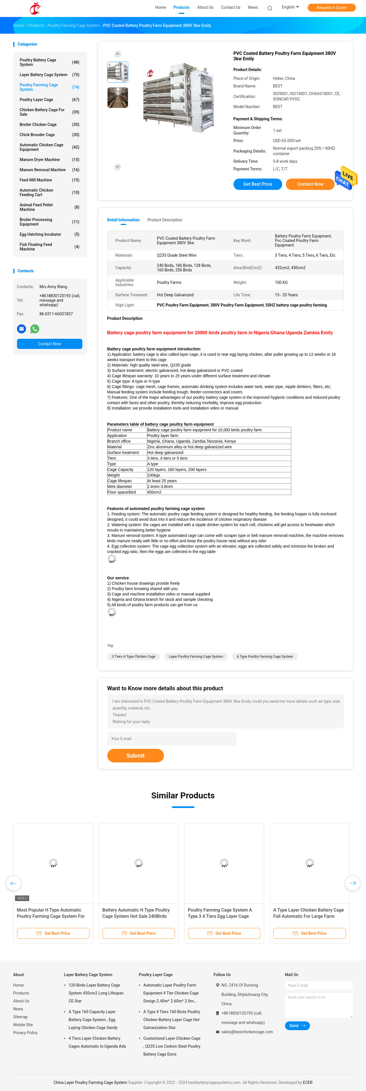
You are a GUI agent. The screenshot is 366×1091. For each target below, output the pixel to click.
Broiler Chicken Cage (50, 124)
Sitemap (20, 1017)
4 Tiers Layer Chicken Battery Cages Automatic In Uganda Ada (97, 1042)
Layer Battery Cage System (50, 75)
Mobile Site (23, 1025)
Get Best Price (257, 184)
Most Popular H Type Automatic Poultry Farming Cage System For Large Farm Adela (51, 916)
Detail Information (123, 220)
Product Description (164, 220)
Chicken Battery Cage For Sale (50, 112)
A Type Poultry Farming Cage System (265, 657)
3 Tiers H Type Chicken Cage (133, 657)
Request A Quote (331, 7)
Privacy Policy (25, 1032)
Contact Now (49, 344)
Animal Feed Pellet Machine (50, 207)
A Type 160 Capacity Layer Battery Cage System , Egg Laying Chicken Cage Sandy (93, 1019)
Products (21, 993)
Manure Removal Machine (50, 170)
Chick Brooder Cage (50, 135)
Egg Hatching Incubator (50, 234)
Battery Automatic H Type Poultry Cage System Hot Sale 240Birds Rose (136, 916)
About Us (21, 1001)
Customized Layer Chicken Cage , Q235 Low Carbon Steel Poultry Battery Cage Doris (172, 1046)
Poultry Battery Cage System (50, 62)
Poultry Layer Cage (50, 99)
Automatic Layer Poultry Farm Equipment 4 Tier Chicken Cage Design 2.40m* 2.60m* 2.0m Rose (171, 994)
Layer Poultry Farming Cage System (196, 657)
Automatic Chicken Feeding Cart (50, 192)
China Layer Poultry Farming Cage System (90, 1082)
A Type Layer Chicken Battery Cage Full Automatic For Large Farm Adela (308, 916)
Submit (136, 755)
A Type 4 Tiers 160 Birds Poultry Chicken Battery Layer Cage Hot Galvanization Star (172, 1019)
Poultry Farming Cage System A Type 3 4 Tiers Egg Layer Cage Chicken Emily (220, 916)
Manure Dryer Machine (50, 159)
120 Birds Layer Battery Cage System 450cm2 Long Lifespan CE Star (96, 993)
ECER (308, 1082)
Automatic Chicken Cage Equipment (50, 147)
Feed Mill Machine (50, 180)
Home (18, 985)
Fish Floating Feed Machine (50, 246)
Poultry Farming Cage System (50, 87)
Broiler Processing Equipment (50, 221)
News (18, 1009)
